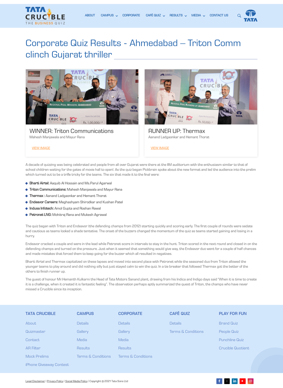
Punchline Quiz (231, 340)
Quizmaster (35, 332)
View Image (41, 148)
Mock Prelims (37, 357)
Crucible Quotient (234, 349)
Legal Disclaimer (35, 381)
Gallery (82, 332)
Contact (33, 340)
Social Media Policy (76, 381)
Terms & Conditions (94, 357)
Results (83, 349)
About (31, 324)
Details (83, 324)
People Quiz (229, 332)
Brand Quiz (228, 324)
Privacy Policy (55, 381)
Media (82, 340)
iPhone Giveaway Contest (47, 365)
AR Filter (33, 349)
